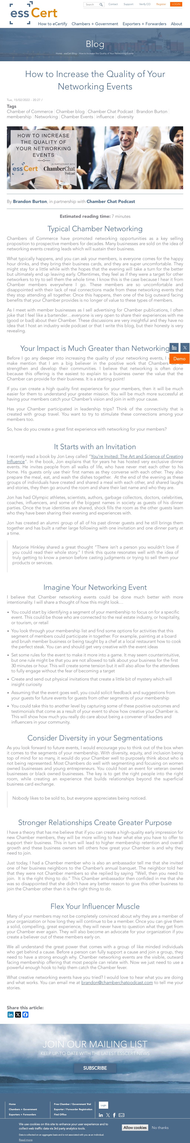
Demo (179, 359)
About (176, 23)
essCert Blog (70, 53)
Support (128, 4)
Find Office (60, 1114)
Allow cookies (135, 1127)
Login (176, 4)
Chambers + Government (95, 23)
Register (161, 4)
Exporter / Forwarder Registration (73, 1109)
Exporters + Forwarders (144, 23)
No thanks (160, 1127)
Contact (113, 4)
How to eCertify (52, 23)
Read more (25, 1140)
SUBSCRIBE (95, 1068)
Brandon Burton (30, 201)
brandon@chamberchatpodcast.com (117, 982)
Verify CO (144, 4)
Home (59, 53)
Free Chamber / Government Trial (72, 1104)
